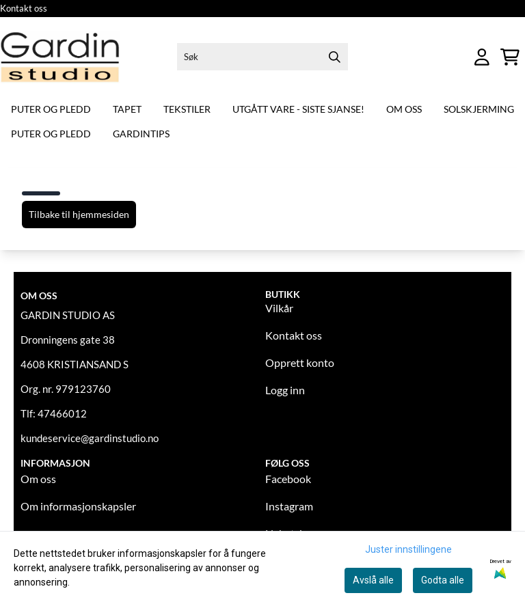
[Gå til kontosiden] (482, 57)
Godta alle (442, 580)
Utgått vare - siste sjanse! (298, 109)
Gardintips (141, 133)
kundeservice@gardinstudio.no (90, 438)
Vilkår (279, 307)
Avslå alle (373, 580)
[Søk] (263, 56)
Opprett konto (299, 362)
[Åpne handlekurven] (510, 57)
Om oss (404, 109)
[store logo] (60, 57)
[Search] (334, 56)
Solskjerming (479, 109)
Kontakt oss (23, 8)
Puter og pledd (51, 109)
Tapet (127, 109)
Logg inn (285, 389)
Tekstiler (187, 109)
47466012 (62, 413)
